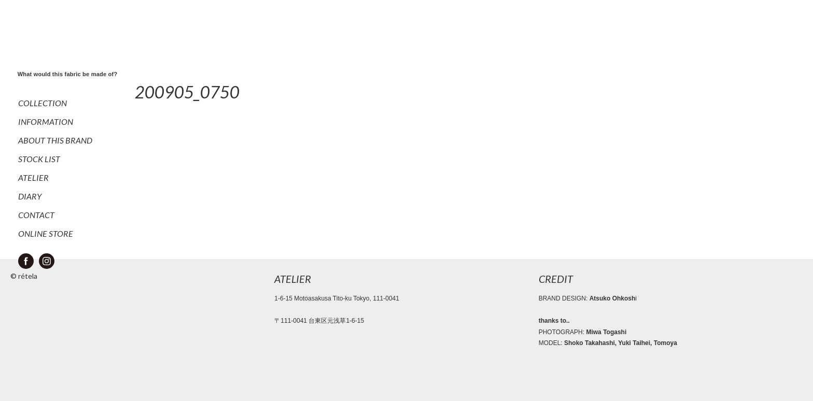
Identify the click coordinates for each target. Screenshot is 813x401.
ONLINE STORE (45, 233)
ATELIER (33, 177)
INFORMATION (45, 121)
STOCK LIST (39, 159)
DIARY (29, 196)
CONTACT (36, 215)
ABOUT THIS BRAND (55, 140)
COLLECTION (42, 103)
